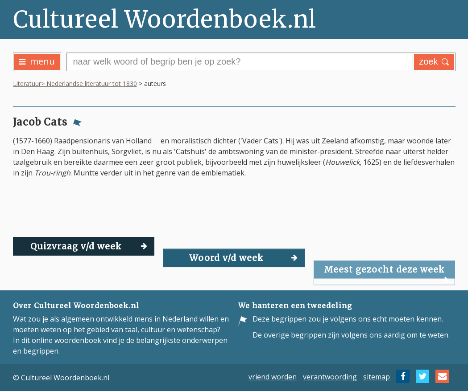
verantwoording (330, 376)
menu (37, 61)
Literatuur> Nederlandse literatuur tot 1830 (75, 83)
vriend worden (272, 376)
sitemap (376, 376)
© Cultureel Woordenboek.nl (61, 378)
